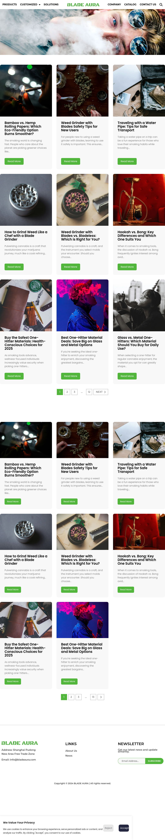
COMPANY (114, 4)
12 (89, 391)
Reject (108, 828)
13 (93, 749)
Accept (124, 828)
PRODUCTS (9, 4)
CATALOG (130, 4)
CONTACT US (148, 4)
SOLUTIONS (51, 4)
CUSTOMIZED (30, 4)
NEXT (99, 391)
